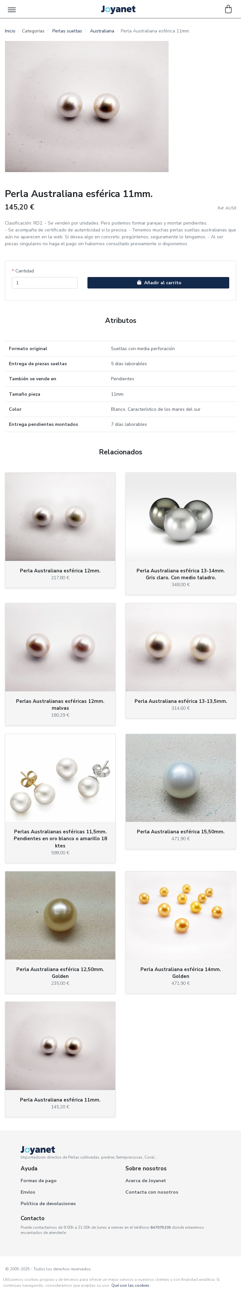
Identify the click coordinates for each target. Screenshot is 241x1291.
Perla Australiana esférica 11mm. (60, 1100)
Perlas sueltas (67, 31)
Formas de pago (39, 1181)
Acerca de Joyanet (145, 1181)
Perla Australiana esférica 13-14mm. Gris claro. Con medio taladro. (181, 574)
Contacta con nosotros (151, 1192)
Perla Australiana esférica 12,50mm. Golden (60, 973)
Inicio (10, 31)
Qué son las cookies (130, 1285)
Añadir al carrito (158, 283)
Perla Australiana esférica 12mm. (60, 570)
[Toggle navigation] (12, 9)
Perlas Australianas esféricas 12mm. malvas (60, 704)
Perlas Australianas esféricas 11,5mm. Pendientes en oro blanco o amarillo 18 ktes (60, 838)
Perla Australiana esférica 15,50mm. (181, 831)
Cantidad (24, 271)
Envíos (28, 1192)
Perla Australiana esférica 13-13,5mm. (181, 701)
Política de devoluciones (48, 1204)
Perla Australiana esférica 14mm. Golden (180, 973)
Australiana (102, 31)
